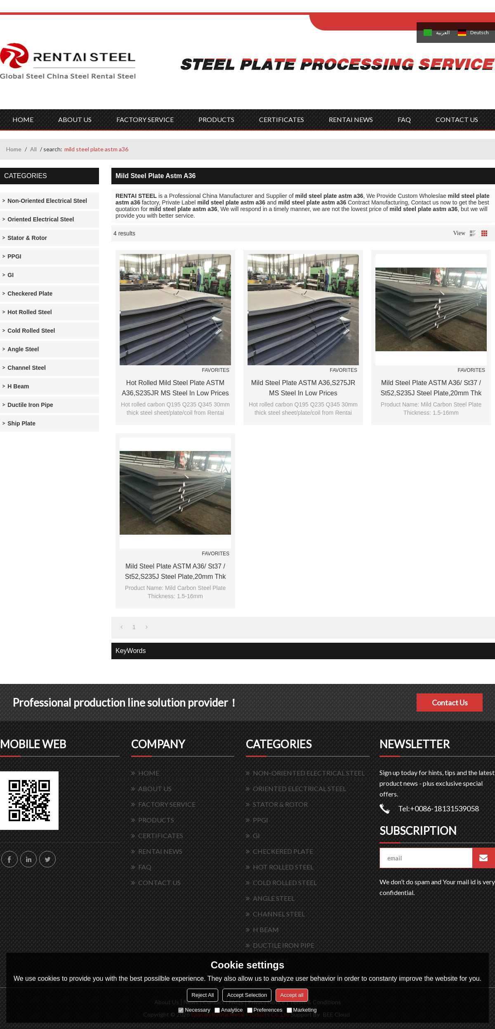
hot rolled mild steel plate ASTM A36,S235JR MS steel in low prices (175, 388)
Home (13, 149)
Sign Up (378, 9)
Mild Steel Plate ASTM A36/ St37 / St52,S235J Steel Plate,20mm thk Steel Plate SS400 (431, 388)
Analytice (228, 1010)
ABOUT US (75, 119)
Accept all (291, 995)
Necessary (194, 1010)
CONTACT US (457, 119)
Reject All (202, 995)
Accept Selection (247, 995)
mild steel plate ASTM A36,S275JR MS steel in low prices (303, 388)
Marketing (302, 1010)
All (33, 149)
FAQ (404, 119)
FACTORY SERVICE (145, 119)
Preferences (265, 1010)
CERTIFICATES (281, 119)
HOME (22, 119)
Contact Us (450, 702)
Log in (360, 9)
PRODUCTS (216, 119)
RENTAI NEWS (351, 119)
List (473, 233)
